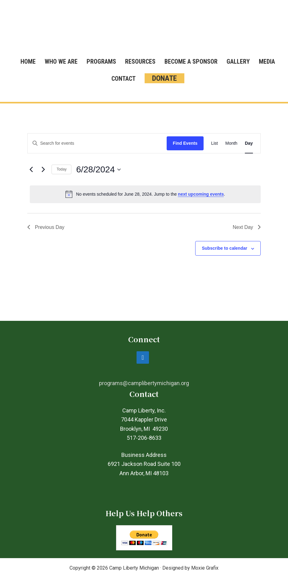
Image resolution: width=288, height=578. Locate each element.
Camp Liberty (144, 29)
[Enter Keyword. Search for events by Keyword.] (97, 143)
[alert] (145, 194)
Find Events (185, 143)
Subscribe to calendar (224, 248)
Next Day (247, 227)
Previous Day (45, 227)
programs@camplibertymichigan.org (144, 383)
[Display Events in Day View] (249, 143)
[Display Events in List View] (214, 143)
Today (61, 169)
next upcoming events (201, 194)
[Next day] (43, 169)
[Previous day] (31, 169)
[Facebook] (143, 357)
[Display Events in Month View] (231, 143)
